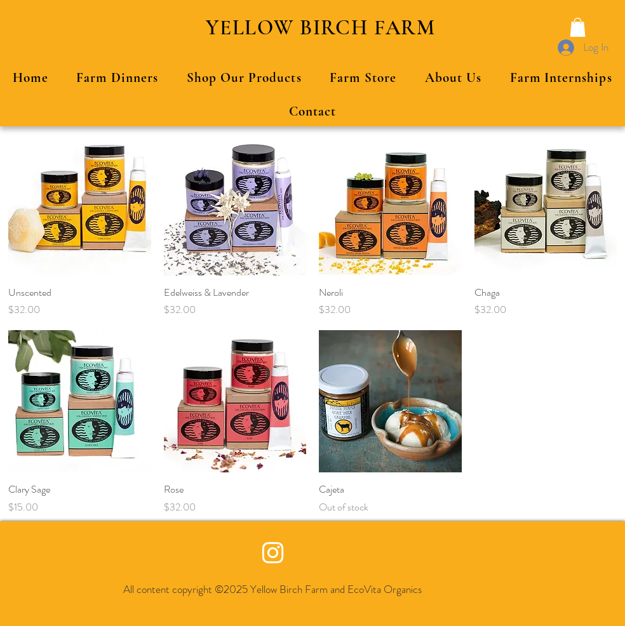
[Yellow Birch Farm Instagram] (273, 552)
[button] (578, 27)
